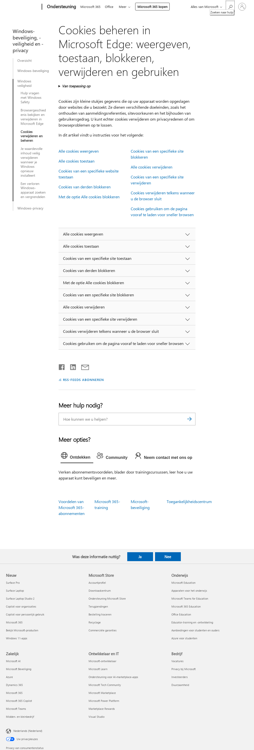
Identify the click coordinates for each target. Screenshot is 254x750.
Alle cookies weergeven (79, 151)
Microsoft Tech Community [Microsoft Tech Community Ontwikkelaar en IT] (105, 685)
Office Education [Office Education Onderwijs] (181, 614)
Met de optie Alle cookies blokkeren (89, 196)
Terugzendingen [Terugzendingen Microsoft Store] (98, 606)
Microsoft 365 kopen (154, 6)
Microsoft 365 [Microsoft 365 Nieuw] (14, 622)
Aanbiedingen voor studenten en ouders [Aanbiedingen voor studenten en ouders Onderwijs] (195, 630)
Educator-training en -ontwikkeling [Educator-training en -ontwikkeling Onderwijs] (192, 622)
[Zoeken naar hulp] (230, 6)
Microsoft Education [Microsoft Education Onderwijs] (183, 582)
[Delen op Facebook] (62, 366)
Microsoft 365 (90, 6)
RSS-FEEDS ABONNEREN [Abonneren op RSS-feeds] (83, 379)
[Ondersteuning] (61, 7)
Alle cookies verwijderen (151, 167)
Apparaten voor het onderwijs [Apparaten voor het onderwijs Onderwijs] (189, 590)
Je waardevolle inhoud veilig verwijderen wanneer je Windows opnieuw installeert (31, 161)
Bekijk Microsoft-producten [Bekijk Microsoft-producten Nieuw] (22, 630)
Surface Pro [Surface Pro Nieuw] (13, 582)
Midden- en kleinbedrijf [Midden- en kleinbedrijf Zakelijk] (20, 716)
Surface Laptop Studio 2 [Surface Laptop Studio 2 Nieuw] (20, 598)
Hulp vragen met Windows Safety (31, 97)
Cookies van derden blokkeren (85, 186)
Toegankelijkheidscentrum (189, 501)
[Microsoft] (23, 7)
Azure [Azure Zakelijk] (9, 677)
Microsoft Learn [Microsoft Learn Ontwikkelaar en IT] (98, 669)
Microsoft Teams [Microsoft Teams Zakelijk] (16, 709)
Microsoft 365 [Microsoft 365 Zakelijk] (14, 693)
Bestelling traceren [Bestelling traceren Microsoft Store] (100, 614)
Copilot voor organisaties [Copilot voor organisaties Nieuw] (21, 606)
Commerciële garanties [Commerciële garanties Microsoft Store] (103, 630)
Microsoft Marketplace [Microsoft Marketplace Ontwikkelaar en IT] (102, 693)
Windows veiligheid (24, 83)
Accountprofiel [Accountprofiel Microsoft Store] (97, 582)
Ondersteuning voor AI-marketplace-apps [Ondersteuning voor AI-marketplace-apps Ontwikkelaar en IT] (113, 677)
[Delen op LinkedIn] (71, 366)
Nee (167, 556)
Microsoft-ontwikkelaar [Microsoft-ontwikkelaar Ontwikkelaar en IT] (102, 661)
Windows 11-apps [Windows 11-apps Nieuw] (16, 638)
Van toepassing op (76, 86)
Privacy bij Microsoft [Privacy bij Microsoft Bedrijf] (183, 669)
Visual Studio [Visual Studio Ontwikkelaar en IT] (96, 716)
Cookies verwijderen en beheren (32, 136)
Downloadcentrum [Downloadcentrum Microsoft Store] (100, 590)
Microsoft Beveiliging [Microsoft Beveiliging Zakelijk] (18, 669)
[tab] (77, 456)
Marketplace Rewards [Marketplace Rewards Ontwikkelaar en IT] (102, 709)
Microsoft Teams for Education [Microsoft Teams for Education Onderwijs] (189, 598)
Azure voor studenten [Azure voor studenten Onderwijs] (184, 638)
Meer (124, 6)
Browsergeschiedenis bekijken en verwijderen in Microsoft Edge (33, 117)
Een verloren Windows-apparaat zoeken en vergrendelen (33, 190)
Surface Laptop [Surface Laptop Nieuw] (15, 590)
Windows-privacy (30, 208)
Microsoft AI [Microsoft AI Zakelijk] (13, 661)
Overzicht (24, 60)
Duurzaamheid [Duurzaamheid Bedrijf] (180, 685)
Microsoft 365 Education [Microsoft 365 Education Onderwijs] (186, 606)
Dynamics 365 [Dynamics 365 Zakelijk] (14, 685)
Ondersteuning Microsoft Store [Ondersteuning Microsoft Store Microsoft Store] (107, 598)
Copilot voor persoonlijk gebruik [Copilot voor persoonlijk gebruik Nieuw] (25, 614)
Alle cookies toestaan (77, 161)
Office (110, 6)
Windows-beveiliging (33, 70)
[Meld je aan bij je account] (242, 7)
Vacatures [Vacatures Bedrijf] (177, 661)
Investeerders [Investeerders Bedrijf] (179, 677)
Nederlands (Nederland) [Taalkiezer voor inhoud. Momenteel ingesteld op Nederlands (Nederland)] (27, 731)
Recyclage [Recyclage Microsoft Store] (95, 622)
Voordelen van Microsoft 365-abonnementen (72, 507)
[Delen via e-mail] (83, 366)
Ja (140, 556)
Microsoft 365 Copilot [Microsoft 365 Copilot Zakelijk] (19, 701)
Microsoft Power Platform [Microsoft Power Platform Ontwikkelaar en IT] (104, 701)
